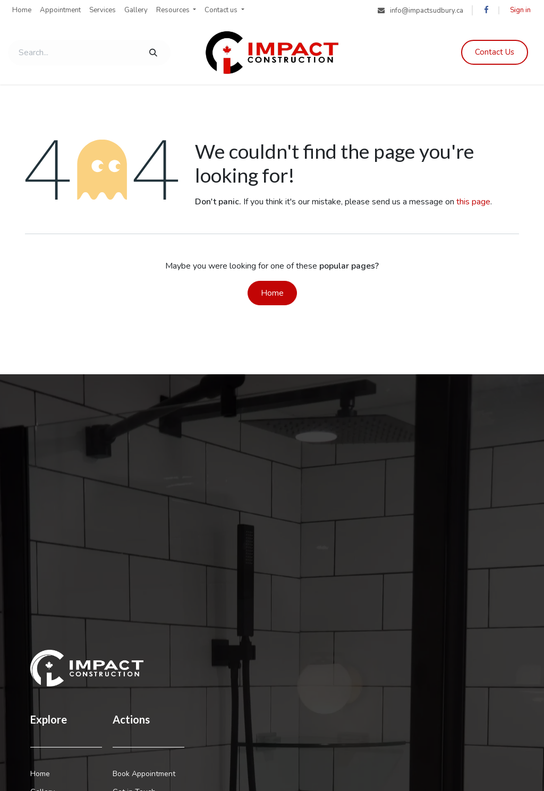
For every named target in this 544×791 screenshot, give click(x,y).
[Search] (153, 52)
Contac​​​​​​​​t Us (494, 52)
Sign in (520, 10)
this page (473, 202)
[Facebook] (486, 10)
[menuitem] (22, 10)
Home (272, 293)
